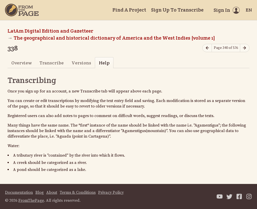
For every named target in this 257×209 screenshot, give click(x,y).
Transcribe (51, 63)
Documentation (19, 192)
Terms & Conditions (78, 192)
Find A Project (129, 10)
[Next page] (244, 48)
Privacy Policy (111, 192)
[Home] (22, 10)
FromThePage (31, 200)
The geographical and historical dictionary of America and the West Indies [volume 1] (114, 38)
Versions (81, 63)
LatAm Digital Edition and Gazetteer (50, 31)
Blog (39, 192)
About (51, 192)
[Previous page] (207, 48)
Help (104, 63)
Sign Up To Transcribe (177, 10)
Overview (21, 63)
